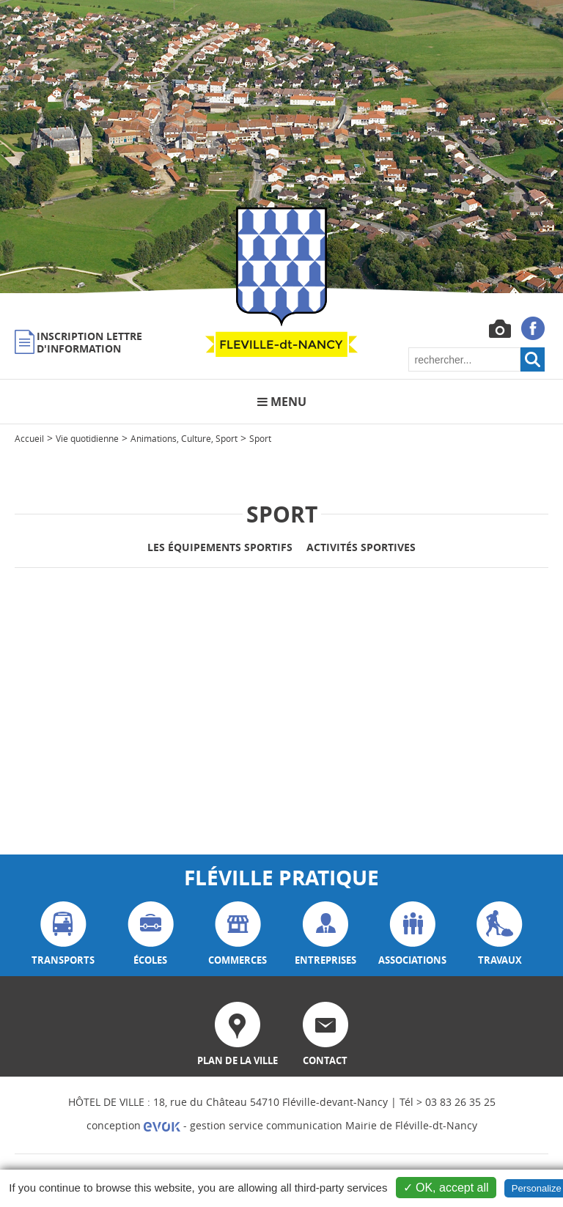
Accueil (29, 438)
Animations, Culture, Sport (184, 438)
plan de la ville (237, 1034)
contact (325, 1034)
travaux (499, 934)
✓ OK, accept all (446, 1187)
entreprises (325, 934)
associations (412, 934)
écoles (151, 934)
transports (63, 934)
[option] (281, 146)
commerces (237, 934)
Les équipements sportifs (219, 547)
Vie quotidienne (87, 438)
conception (133, 1125)
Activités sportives (361, 547)
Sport (260, 438)
